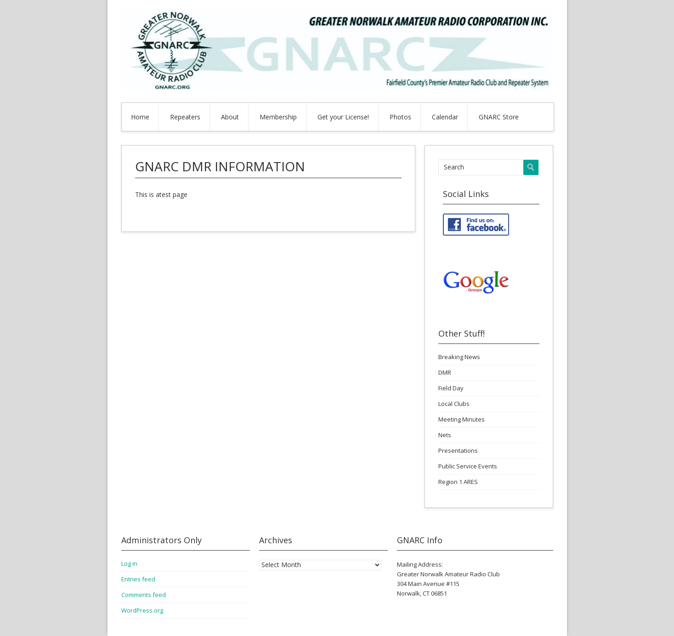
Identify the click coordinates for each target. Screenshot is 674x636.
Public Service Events (467, 466)
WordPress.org (142, 610)
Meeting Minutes (461, 419)
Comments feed (143, 595)
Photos (400, 117)
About (230, 117)
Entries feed (138, 579)
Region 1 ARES (458, 482)
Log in (129, 563)
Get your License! (343, 117)
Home (140, 117)
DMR (444, 372)
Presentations (458, 450)
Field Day (451, 388)
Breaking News (459, 357)
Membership (278, 117)
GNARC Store (499, 117)
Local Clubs (454, 404)
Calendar (445, 117)
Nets (444, 435)
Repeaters (185, 117)
